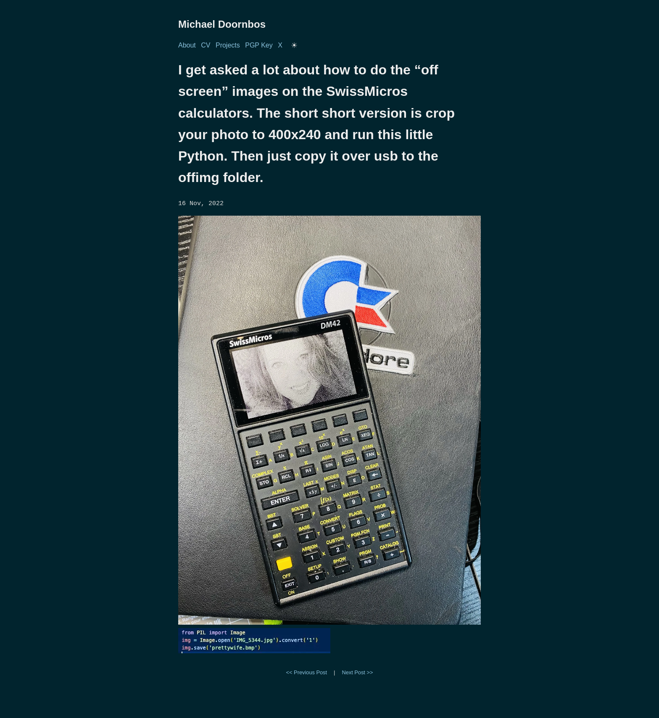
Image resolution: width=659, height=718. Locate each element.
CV (205, 45)
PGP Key (259, 45)
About (187, 45)
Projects (228, 45)
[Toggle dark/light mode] (294, 45)
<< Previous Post (306, 672)
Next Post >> (357, 672)
